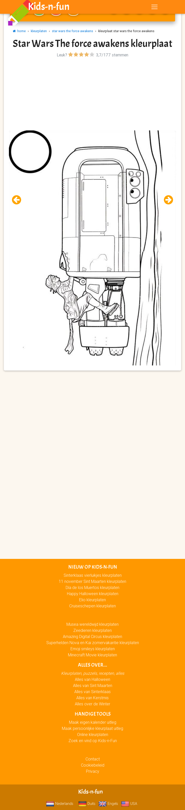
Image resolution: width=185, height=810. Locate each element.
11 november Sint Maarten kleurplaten (92, 581)
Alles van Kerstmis (92, 697)
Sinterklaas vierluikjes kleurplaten (93, 575)
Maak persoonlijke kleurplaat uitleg (92, 728)
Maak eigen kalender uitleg (92, 722)
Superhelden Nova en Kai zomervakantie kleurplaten (92, 642)
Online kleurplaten (92, 734)
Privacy (92, 771)
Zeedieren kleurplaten (92, 630)
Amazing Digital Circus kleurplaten (92, 636)
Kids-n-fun (48, 7)
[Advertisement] (92, 94)
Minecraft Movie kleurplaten (92, 654)
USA (129, 803)
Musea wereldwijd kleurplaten (92, 624)
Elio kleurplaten (92, 599)
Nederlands (59, 803)
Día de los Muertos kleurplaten (92, 587)
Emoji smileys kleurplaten (92, 648)
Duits (86, 803)
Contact (93, 759)
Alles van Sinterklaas (92, 691)
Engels (108, 803)
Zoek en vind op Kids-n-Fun (92, 740)
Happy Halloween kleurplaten (92, 593)
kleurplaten (39, 31)
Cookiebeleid (92, 765)
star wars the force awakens (72, 31)
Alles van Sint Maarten (92, 685)
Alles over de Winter (92, 703)
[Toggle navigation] (154, 8)
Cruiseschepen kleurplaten (92, 605)
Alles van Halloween (92, 679)
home (19, 31)
